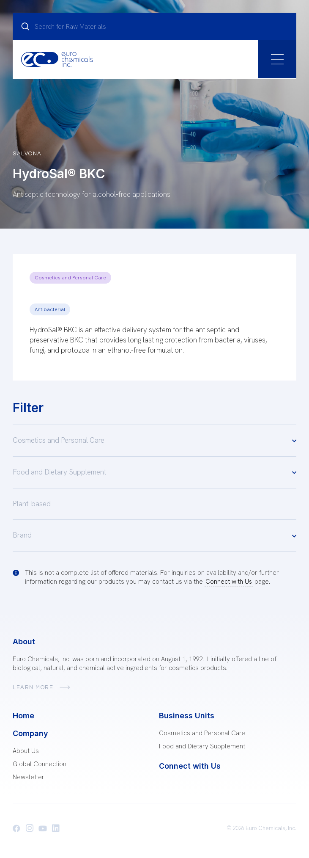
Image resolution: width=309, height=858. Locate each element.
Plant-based (32, 503)
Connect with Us (228, 581)
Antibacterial (50, 309)
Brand (154, 535)
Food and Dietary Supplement (154, 472)
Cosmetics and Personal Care (70, 277)
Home (23, 715)
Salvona (27, 154)
